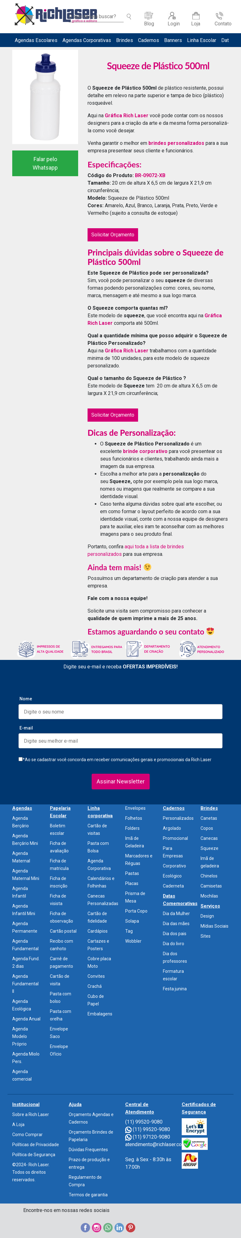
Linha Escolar (201, 40)
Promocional (175, 838)
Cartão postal (63, 931)
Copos (207, 828)
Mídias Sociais (214, 926)
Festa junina (175, 988)
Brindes (124, 40)
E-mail (26, 727)
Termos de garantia (88, 1194)
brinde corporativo (145, 451)
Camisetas (211, 885)
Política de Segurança (33, 1154)
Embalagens (100, 1013)
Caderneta (173, 885)
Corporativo (174, 865)
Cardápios (98, 931)
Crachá (95, 986)
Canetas (209, 818)
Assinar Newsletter (121, 781)
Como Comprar (27, 1134)
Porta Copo (136, 911)
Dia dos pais (174, 933)
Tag (129, 931)
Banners (173, 40)
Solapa (132, 921)
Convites (96, 976)
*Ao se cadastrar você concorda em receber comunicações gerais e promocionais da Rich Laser (115, 759)
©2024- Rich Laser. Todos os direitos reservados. (31, 1172)
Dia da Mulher (176, 913)
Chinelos (209, 875)
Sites (206, 936)
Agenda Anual (26, 1018)
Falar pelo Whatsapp (45, 163)
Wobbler (133, 941)
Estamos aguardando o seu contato (151, 631)
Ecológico (172, 875)
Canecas (209, 838)
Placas (131, 883)
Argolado (172, 828)
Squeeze (209, 848)
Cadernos (148, 40)
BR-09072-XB (150, 175)
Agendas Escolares (36, 40)
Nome (25, 698)
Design (207, 916)
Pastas (132, 873)
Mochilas (209, 895)
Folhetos (133, 818)
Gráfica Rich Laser (126, 116)
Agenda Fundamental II (25, 984)
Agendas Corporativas (86, 40)
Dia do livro (173, 943)
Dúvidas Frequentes (88, 1149)
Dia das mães (176, 923)
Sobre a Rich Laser (30, 1114)
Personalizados (178, 818)
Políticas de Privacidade (35, 1144)
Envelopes (135, 808)
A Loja (18, 1124)
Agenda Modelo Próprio (20, 1036)
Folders (132, 828)
